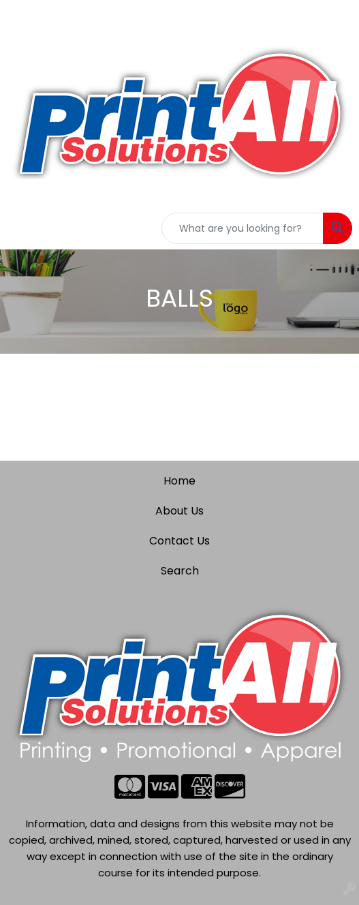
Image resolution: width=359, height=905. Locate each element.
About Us (179, 511)
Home (179, 481)
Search (180, 571)
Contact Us (179, 541)
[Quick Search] (242, 228)
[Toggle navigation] (21, 228)
